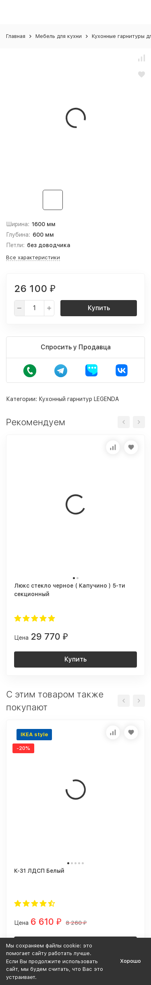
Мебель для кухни (58, 36)
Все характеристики (33, 257)
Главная (15, 36)
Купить (99, 308)
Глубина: (18, 234)
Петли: (15, 245)
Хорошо (130, 961)
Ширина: (17, 224)
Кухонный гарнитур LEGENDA (79, 399)
